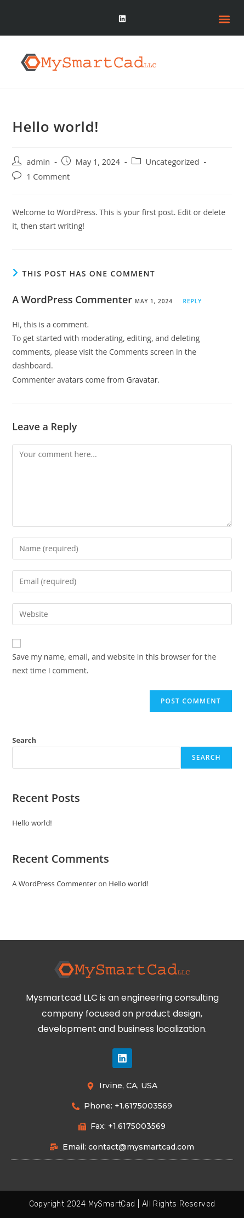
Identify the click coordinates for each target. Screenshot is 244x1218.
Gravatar (141, 379)
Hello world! (32, 823)
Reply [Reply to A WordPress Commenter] (192, 301)
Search (24, 740)
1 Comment (48, 176)
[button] (224, 19)
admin (38, 162)
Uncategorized (173, 162)
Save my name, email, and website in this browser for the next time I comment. (114, 663)
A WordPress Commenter (72, 299)
